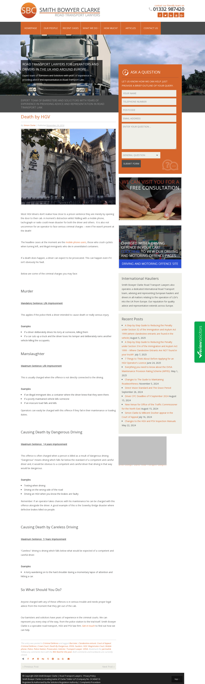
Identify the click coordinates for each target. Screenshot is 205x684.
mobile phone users (76, 242)
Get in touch (88, 625)
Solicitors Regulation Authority (64, 682)
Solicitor (61, 649)
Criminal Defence (50, 643)
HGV (85, 646)
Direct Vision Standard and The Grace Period (148, 387)
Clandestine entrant (87, 643)
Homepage (30, 28)
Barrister (73, 643)
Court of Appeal (104, 643)
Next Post (108, 666)
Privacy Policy (89, 676)
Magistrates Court (96, 646)
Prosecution (52, 649)
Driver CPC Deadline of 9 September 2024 (146, 396)
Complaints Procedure (90, 682)
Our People (51, 28)
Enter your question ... (149, 136)
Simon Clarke (29, 125)
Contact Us (151, 28)
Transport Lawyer (74, 649)
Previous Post (30, 666)
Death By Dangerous (58, 646)
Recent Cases (71, 28)
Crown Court (43, 646)
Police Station (40, 649)
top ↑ (177, 679)
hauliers (78, 646)
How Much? (111, 28)
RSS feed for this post (62, 652)
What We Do (90, 28)
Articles (131, 28)
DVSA (71, 646)
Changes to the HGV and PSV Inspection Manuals (150, 421)
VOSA (85, 649)
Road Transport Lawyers (71, 676)
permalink (106, 649)
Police (30, 649)
